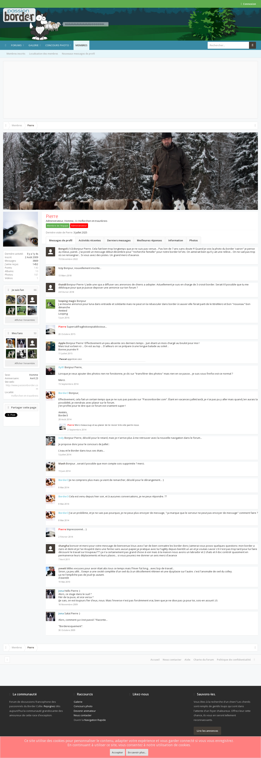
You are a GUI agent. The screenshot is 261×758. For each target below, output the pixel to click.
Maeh (61, 463)
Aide (187, 659)
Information (175, 240)
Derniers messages (119, 240)
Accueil (155, 659)
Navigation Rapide (95, 720)
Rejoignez (49, 706)
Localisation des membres (43, 53)
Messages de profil (60, 240)
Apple (62, 343)
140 (36, 267)
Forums (16, 45)
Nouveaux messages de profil (78, 53)
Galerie (33, 45)
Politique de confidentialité (234, 659)
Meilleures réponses (149, 240)
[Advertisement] (131, 90)
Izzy (60, 268)
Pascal (63, 359)
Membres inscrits (16, 53)
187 (36, 274)
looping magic (67, 301)
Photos (193, 240)
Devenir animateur (85, 711)
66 (35, 290)
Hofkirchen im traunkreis (24, 395)
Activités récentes (90, 240)
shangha (63, 545)
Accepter (117, 752)
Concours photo (57, 45)
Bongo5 (63, 248)
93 (35, 333)
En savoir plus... (137, 752)
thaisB (62, 284)
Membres (81, 45)
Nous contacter (172, 659)
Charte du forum (203, 659)
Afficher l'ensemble (25, 319)
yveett (62, 568)
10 (36, 271)
